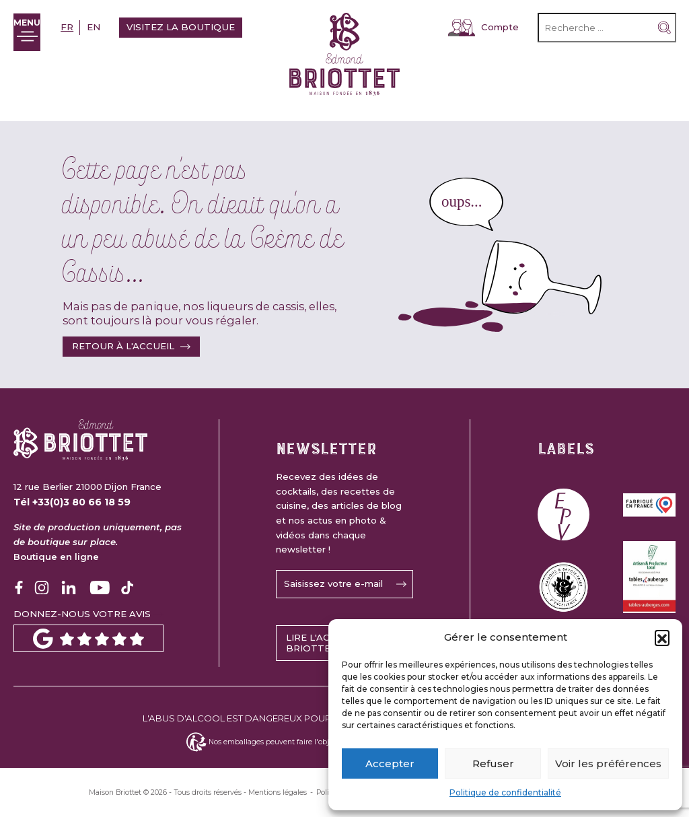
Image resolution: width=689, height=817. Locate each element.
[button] (662, 637)
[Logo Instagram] (42, 587)
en (103, 27)
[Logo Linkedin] (69, 587)
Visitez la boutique (191, 27)
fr (77, 27)
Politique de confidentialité (505, 792)
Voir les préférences (608, 763)
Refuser (493, 763)
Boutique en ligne (56, 556)
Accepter (389, 763)
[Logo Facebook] (18, 587)
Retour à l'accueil (123, 346)
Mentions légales (277, 792)
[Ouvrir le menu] (32, 32)
